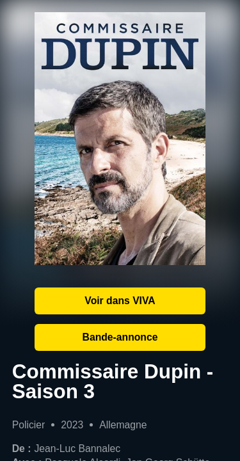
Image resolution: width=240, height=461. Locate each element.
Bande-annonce (120, 337)
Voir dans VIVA (119, 300)
